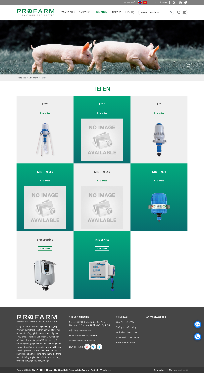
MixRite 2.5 (102, 172)
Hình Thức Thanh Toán (126, 332)
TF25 (45, 104)
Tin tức (116, 12)
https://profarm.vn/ (86, 340)
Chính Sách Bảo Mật (125, 342)
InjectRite (102, 239)
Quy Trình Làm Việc (125, 322)
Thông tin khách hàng (126, 327)
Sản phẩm (101, 12)
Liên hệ (129, 12)
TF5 (159, 104)
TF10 (102, 104)
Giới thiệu (85, 12)
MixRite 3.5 (45, 172)
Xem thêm (45, 113)
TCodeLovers (105, 370)
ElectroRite (45, 239)
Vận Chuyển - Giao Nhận (127, 337)
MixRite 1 (159, 172)
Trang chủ (68, 12)
